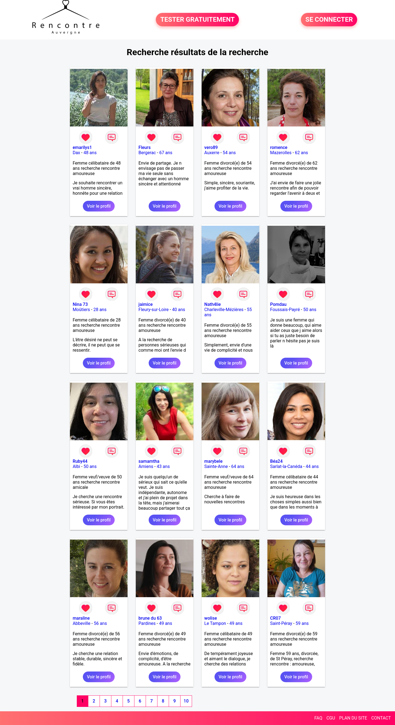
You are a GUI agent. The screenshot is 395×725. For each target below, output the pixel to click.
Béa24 (276, 461)
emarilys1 (82, 147)
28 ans (99, 309)
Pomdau (278, 304)
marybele (213, 461)
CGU (330, 718)
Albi (76, 466)
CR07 (275, 618)
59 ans (302, 623)
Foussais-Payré (285, 309)
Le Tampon (215, 623)
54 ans (229, 152)
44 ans (312, 466)
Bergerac (147, 152)
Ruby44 (80, 461)
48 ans (90, 152)
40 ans (178, 309)
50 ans (310, 309)
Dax (76, 152)
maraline (81, 618)
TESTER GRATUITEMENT (197, 20)
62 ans (301, 152)
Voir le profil (99, 206)
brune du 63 (150, 618)
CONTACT (381, 718)
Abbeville (82, 623)
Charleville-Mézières (224, 309)
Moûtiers (81, 309)
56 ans (100, 623)
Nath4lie (212, 304)
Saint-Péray (281, 623)
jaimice (146, 304)
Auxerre (211, 152)
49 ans (165, 623)
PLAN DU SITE (353, 718)
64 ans (237, 466)
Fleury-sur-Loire (154, 309)
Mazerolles (281, 152)
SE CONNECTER (329, 20)
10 (186, 701)
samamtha (149, 461)
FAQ (318, 718)
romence (278, 147)
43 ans (163, 466)
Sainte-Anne (216, 466)
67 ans (166, 152)
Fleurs (145, 147)
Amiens (146, 466)
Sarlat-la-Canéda (286, 466)
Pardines (147, 623)
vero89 (211, 147)
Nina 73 (80, 304)
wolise (210, 618)
